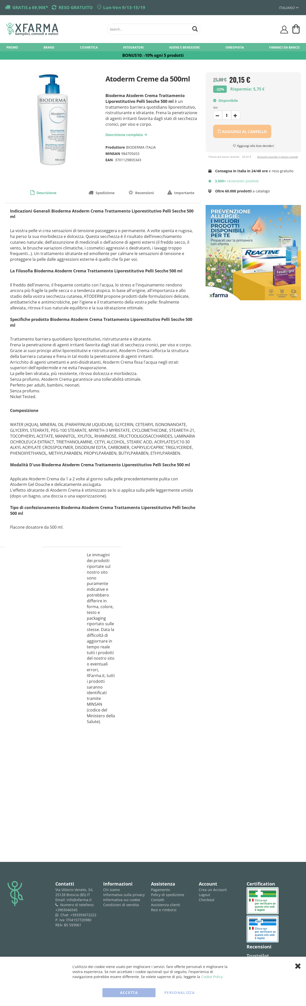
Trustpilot (258, 956)
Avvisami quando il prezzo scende (277, 156)
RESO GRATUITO (76, 7)
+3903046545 (66, 909)
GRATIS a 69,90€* (30, 7)
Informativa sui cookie (121, 899)
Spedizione (104, 192)
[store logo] (54, 29)
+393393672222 (83, 914)
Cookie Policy (212, 976)
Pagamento (160, 889)
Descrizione (45, 192)
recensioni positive (233, 181)
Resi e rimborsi (163, 909)
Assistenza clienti (165, 904)
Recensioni (144, 192)
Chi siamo (111, 889)
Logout (204, 894)
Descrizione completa (126, 134)
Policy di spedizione (167, 894)
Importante (183, 192)
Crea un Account (213, 889)
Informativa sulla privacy (124, 894)
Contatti (157, 899)
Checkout (206, 899)
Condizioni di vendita (121, 904)
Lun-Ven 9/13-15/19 (124, 7)
